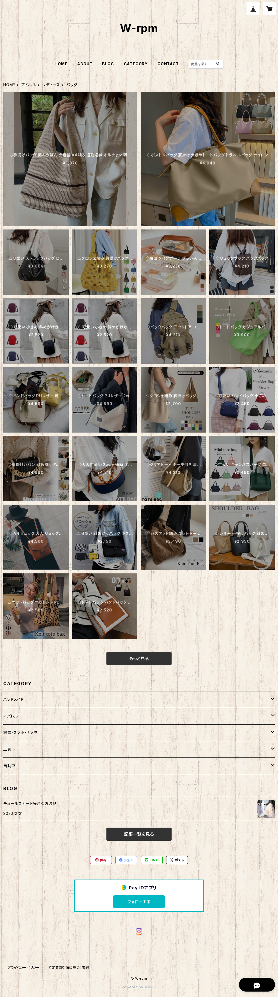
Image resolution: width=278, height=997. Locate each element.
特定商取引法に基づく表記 (68, 967)
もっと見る (139, 658)
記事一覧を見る (139, 834)
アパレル (28, 84)
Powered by (139, 987)
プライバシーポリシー (24, 967)
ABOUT (84, 63)
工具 (7, 749)
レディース (51, 84)
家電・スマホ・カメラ (20, 732)
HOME (61, 63)
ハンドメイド (13, 699)
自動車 (9, 765)
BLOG (108, 63)
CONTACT (168, 63)
